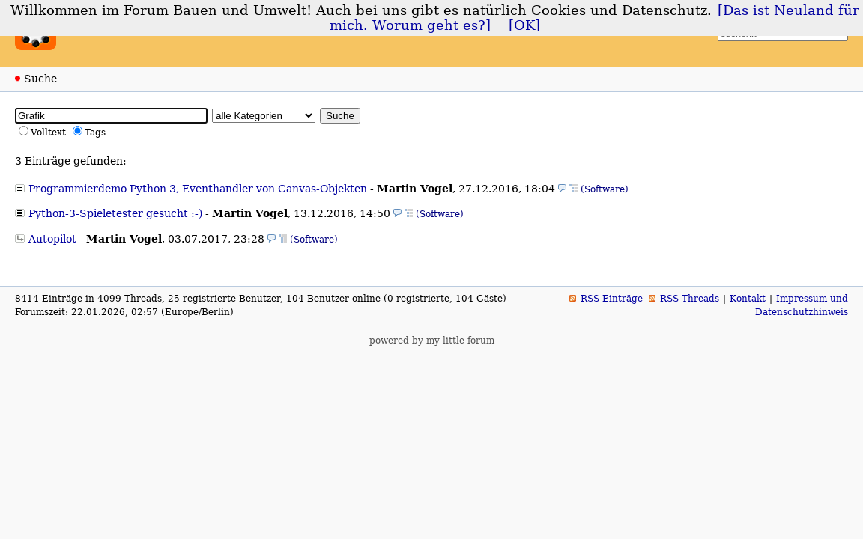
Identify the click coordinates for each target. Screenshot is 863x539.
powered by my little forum (431, 340)
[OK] (524, 25)
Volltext (48, 132)
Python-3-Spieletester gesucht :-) (115, 213)
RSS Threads (689, 298)
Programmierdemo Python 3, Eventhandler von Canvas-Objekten (197, 189)
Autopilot (52, 239)
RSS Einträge (612, 298)
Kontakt (748, 298)
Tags (95, 132)
